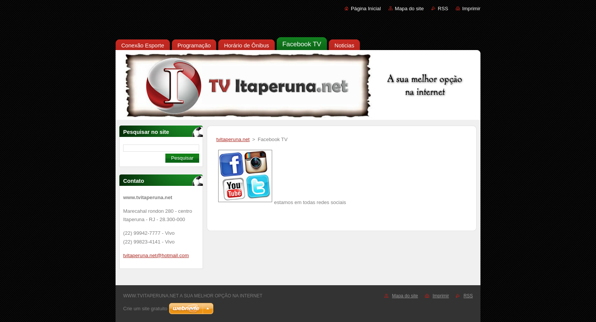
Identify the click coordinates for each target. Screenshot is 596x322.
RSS (443, 8)
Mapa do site (409, 8)
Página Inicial (366, 8)
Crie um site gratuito (145, 308)
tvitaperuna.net (233, 139)
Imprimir (471, 8)
